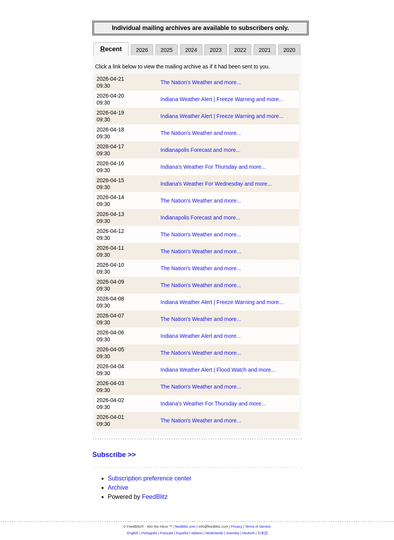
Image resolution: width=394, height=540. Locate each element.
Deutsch (248, 533)
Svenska (232, 533)
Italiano (196, 533)
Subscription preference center (150, 478)
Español (182, 533)
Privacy (236, 526)
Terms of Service (258, 526)
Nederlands (214, 533)
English (133, 533)
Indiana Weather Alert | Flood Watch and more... (217, 370)
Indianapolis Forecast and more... (200, 150)
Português (149, 533)
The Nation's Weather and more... (200, 82)
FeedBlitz (155, 496)
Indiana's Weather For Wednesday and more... (216, 184)
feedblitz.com (185, 526)
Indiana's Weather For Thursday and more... (213, 167)
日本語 (262, 533)
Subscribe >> (114, 455)
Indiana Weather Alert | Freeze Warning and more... (222, 99)
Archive (118, 487)
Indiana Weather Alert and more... (200, 336)
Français (167, 533)
